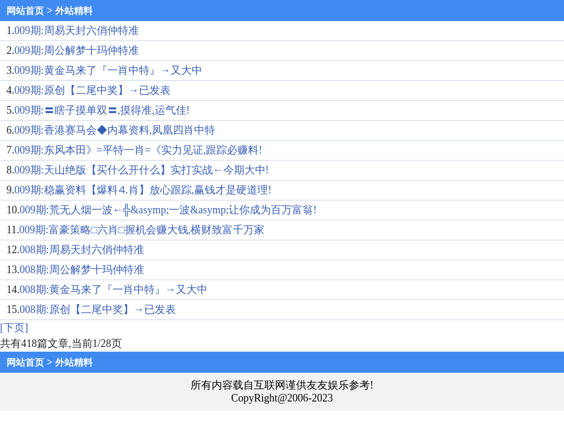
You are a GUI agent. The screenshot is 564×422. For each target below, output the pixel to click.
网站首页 (25, 11)
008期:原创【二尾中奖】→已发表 (98, 309)
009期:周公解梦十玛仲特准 (77, 50)
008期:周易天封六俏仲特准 (82, 250)
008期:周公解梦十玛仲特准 (82, 269)
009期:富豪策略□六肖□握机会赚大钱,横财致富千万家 (141, 230)
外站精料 (74, 11)
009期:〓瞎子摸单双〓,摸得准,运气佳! (102, 110)
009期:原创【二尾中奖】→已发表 (93, 90)
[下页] (14, 327)
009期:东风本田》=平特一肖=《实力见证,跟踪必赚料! (139, 150)
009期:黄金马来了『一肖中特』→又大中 (108, 70)
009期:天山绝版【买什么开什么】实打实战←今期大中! (142, 170)
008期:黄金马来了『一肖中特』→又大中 (114, 289)
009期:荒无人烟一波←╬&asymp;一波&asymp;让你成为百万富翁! (168, 210)
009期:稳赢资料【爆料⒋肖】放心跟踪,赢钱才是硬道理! (143, 190)
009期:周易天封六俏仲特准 (77, 30)
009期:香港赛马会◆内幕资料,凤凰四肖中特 (115, 130)
